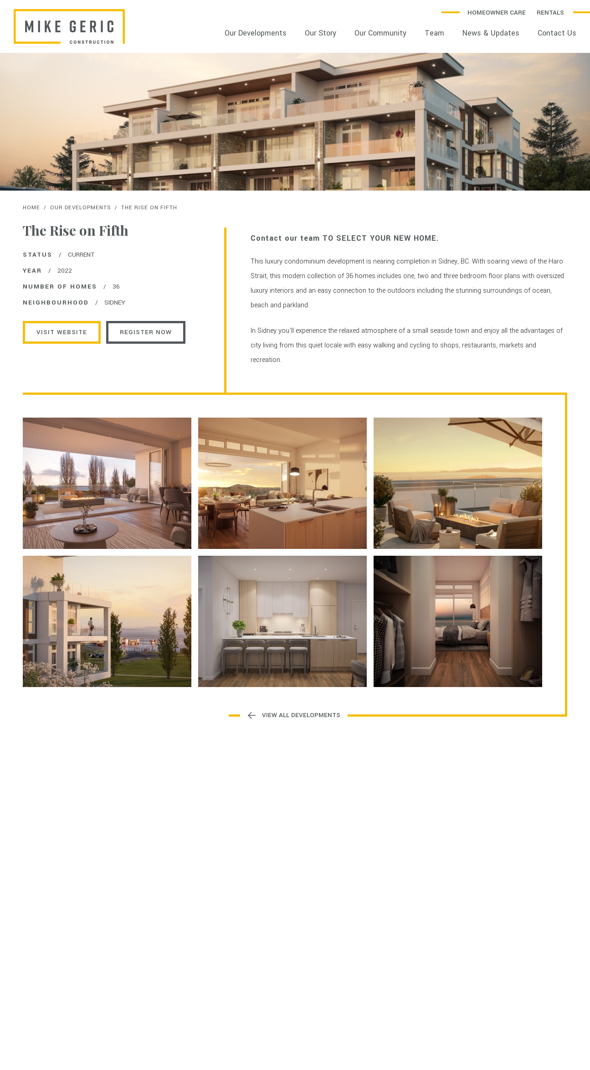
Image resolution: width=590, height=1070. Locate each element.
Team (434, 33)
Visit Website (61, 332)
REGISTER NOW (146, 332)
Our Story (320, 33)
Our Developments (256, 33)
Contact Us (557, 33)
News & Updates (490, 33)
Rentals (550, 12)
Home (31, 208)
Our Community (380, 33)
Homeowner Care (496, 12)
